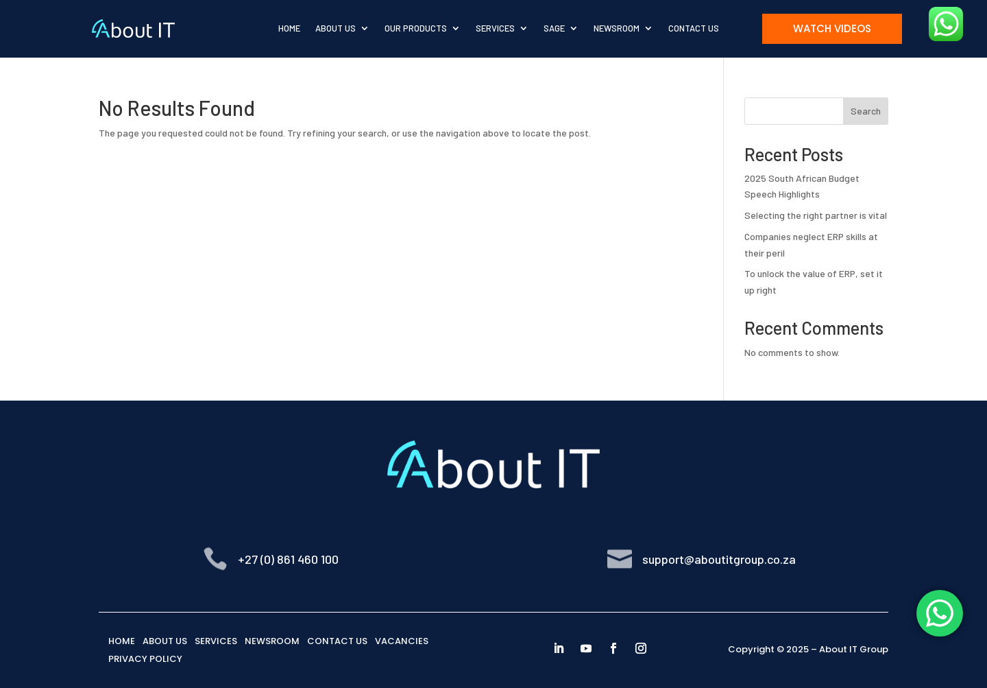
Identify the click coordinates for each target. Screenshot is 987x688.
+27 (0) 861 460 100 (288, 559)
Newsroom (616, 28)
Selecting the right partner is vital (815, 215)
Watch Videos (832, 28)
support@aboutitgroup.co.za (719, 559)
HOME (121, 641)
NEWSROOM (272, 641)
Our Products (416, 28)
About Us (335, 28)
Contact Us (693, 28)
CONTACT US (337, 641)
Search (866, 111)
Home (289, 28)
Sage (554, 28)
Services (495, 28)
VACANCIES (401, 641)
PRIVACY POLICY (145, 658)
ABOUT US (165, 641)
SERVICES (216, 641)
